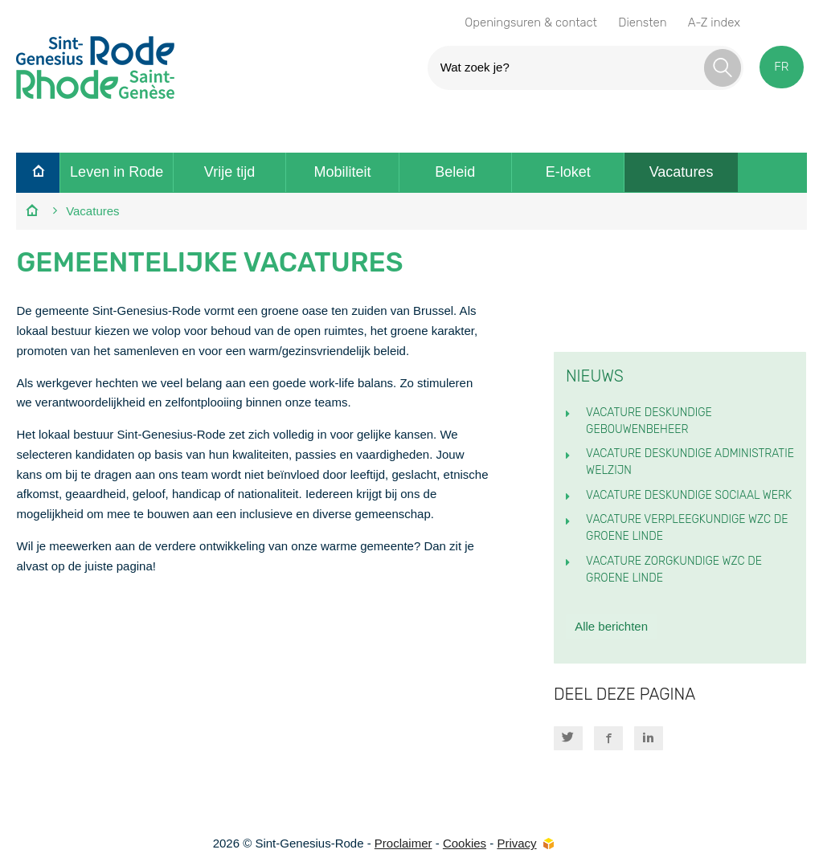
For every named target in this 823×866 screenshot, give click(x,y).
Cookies (464, 843)
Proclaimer (403, 843)
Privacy (516, 843)
